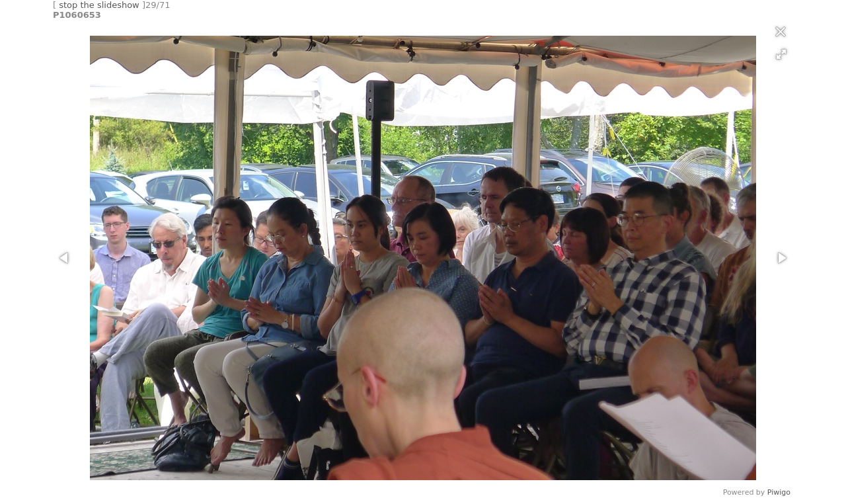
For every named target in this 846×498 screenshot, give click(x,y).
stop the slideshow (99, 5)
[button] (781, 54)
